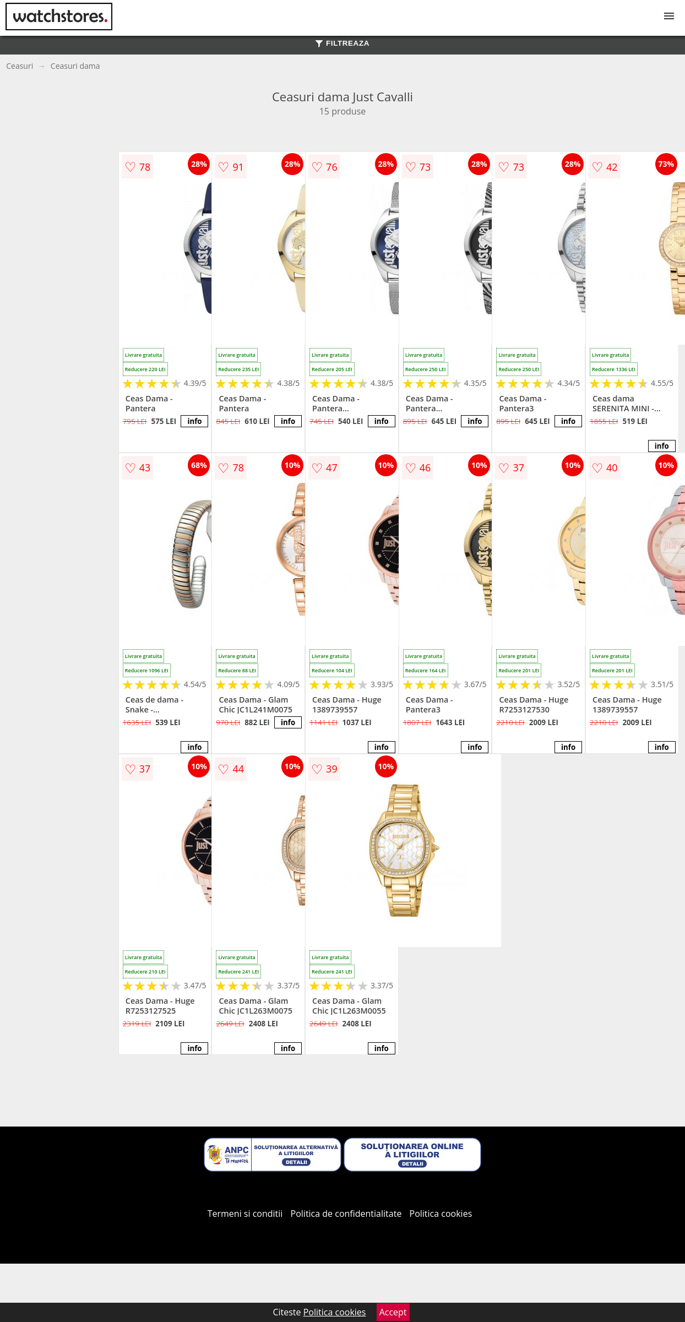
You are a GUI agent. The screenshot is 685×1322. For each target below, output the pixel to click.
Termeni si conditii (245, 1213)
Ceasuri (19, 66)
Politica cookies (441, 1213)
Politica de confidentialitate (346, 1213)
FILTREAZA (342, 43)
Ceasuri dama (75, 66)
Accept (393, 1312)
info (194, 421)
